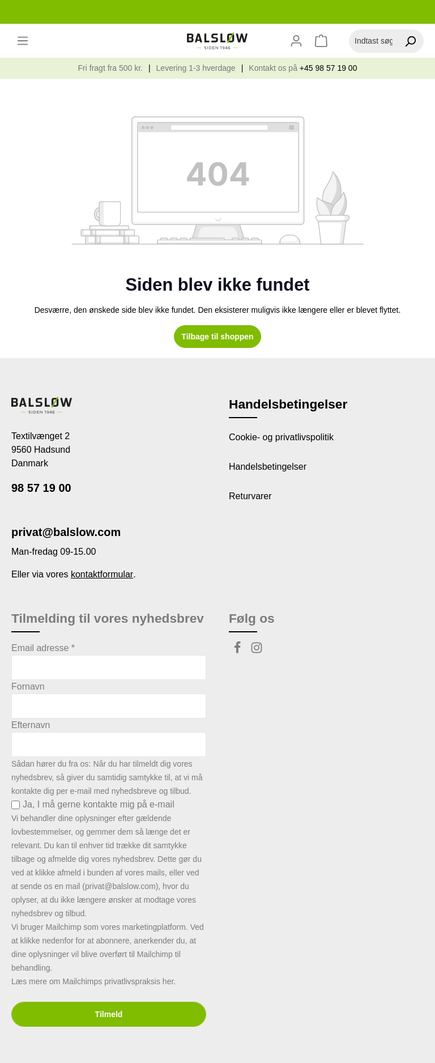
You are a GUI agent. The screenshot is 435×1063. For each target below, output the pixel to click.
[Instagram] (256, 651)
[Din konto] (296, 40)
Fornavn (28, 686)
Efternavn (30, 725)
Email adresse (43, 648)
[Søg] (410, 41)
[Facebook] (238, 651)
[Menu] (22, 40)
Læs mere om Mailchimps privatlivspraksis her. (93, 981)
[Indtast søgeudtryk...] (373, 41)
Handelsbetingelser (267, 466)
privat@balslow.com (66, 532)
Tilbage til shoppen (217, 336)
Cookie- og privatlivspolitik (281, 437)
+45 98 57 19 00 (328, 68)
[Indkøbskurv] (322, 40)
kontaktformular (102, 574)
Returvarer (250, 496)
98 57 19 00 (41, 488)
